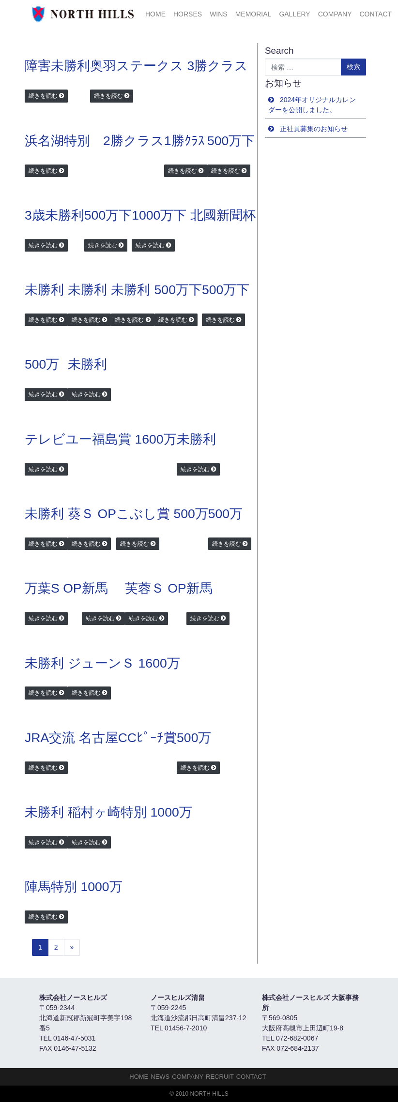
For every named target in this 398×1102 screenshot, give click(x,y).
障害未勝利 (57, 66)
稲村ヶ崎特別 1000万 (130, 812)
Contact (375, 14)
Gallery (294, 14)
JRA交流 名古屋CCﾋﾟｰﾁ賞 (101, 737)
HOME (155, 14)
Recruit (220, 1076)
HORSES (187, 14)
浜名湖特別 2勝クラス (94, 141)
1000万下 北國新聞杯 (194, 215)
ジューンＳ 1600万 (124, 663)
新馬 (95, 588)
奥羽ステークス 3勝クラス (169, 66)
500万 (42, 364)
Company (335, 14)
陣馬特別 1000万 (73, 886)
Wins (219, 14)
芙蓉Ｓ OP (155, 588)
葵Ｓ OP (92, 513)
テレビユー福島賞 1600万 (101, 439)
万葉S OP (53, 588)
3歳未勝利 (54, 215)
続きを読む (43, 95)
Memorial (253, 14)
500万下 (231, 141)
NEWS (160, 1076)
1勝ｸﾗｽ (184, 141)
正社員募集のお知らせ (314, 129)
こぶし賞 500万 (162, 513)
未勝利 (44, 290)
